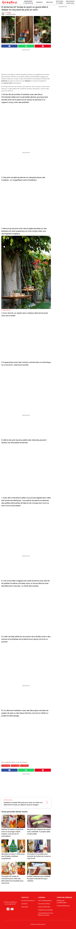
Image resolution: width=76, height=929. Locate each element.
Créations (49, 2)
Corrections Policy (44, 904)
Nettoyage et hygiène (59, 2)
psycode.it (24, 907)
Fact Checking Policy (45, 901)
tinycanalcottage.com (6, 310)
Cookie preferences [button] (63, 906)
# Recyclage (6, 766)
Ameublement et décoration (28, 2)
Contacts (24, 904)
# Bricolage (15, 766)
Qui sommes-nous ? (28, 901)
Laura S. (9, 12)
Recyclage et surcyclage (70, 2)
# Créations (24, 766)
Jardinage (39, 2)
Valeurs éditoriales (44, 907)
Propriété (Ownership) (45, 910)
